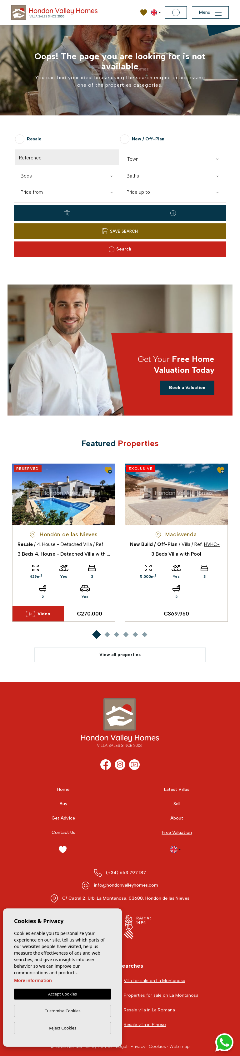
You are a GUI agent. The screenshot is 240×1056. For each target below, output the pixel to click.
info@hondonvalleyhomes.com (126, 885)
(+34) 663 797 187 (126, 872)
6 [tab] (144, 634)
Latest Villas (176, 789)
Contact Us (63, 832)
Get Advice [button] (63, 818)
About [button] (176, 818)
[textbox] (174, 159)
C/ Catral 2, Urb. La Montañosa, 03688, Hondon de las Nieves (125, 898)
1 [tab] (96, 634)
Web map (179, 1046)
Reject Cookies (62, 1028)
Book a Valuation (187, 387)
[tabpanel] (63, 543)
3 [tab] (116, 634)
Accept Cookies (62, 994)
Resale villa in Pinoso (145, 1024)
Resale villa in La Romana (149, 1010)
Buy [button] (63, 803)
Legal (121, 1046)
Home (63, 789)
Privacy (138, 1046)
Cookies (157, 1046)
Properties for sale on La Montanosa (161, 995)
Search (120, 249)
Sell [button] (176, 803)
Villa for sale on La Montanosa (154, 980)
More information (33, 981)
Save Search (120, 231)
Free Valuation (177, 832)
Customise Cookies (62, 1011)
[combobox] (173, 158)
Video (38, 614)
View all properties (120, 654)
